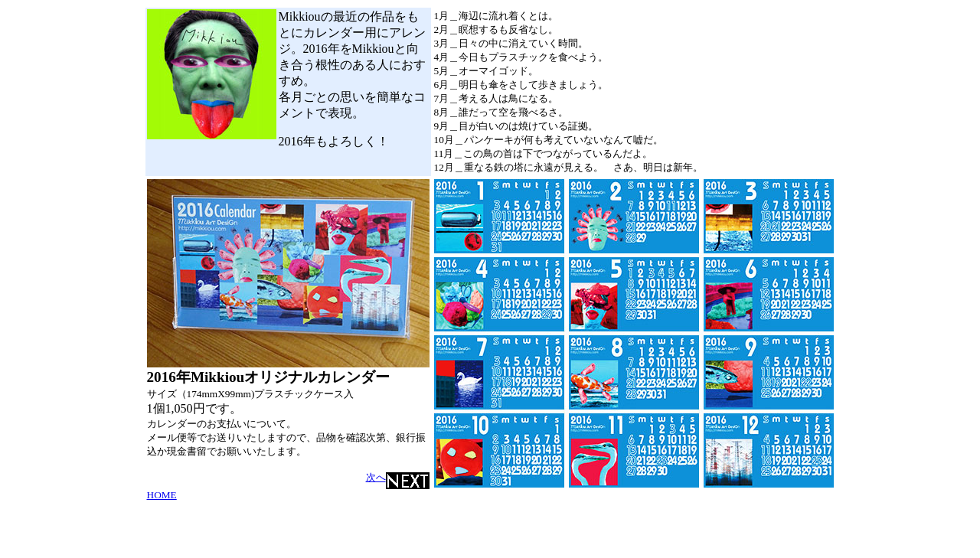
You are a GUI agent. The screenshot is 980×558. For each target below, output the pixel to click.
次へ (398, 477)
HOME (162, 495)
